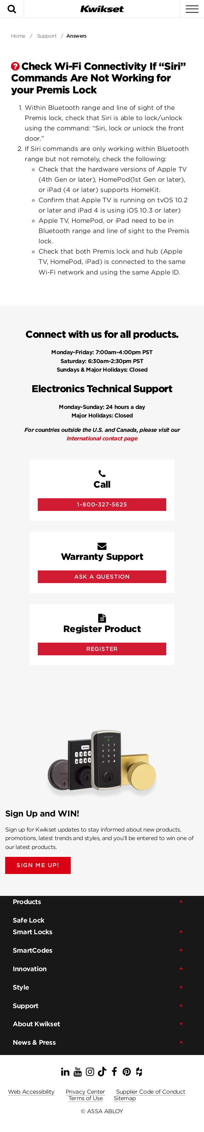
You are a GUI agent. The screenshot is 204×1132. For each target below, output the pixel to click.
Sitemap (125, 1098)
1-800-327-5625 (102, 504)
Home (18, 36)
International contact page (102, 438)
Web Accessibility (31, 1092)
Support (46, 36)
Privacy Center (85, 1092)
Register (102, 649)
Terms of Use (85, 1098)
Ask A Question (102, 577)
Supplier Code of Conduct (150, 1092)
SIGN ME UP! (37, 865)
